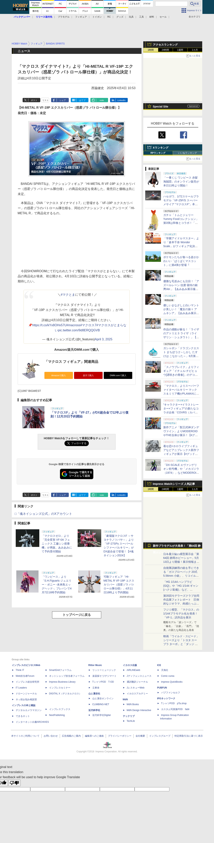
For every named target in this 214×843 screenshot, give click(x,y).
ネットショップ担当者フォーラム (66, 676)
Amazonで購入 (58, 375)
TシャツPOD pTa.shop (174, 703)
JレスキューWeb (135, 687)
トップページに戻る (76, 614)
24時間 (165, 50)
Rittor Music (95, 665)
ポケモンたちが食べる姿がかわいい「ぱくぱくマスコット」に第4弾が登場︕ (181, 261)
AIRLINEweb (133, 670)
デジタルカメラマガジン (29, 710)
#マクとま (68, 294)
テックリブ (129, 716)
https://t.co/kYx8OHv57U (49, 325)
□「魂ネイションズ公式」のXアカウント (43, 513)
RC (109, 16)
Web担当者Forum (25, 676)
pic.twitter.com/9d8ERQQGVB (79, 330)
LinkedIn (121, 100)
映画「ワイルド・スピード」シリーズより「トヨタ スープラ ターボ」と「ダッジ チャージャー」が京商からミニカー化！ (181, 644)
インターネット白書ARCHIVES (32, 722)
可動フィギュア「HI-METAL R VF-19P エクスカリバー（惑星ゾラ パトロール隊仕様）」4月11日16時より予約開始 (119, 584)
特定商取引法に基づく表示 (189, 736)
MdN (125, 699)
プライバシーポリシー (119, 736)
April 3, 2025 (103, 339)
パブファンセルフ (170, 692)
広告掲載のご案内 (71, 736)
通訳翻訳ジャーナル (137, 681)
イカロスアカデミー (137, 693)
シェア (62, 100)
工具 (141, 16)
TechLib (131, 721)
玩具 (131, 16)
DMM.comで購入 (118, 375)
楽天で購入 (88, 375)
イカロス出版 (130, 665)
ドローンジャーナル (26, 693)
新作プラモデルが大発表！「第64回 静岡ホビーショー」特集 (177, 546)
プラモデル (64, 16)
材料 (151, 16)
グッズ (119, 16)
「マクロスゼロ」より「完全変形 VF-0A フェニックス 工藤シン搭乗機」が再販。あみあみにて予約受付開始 (57, 543)
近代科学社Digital (101, 715)
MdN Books (133, 704)
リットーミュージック (104, 670)
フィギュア (81, 16)
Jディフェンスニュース (139, 676)
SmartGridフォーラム (60, 670)
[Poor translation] (14, 783)
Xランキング (160, 147)
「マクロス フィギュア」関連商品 (71, 362)
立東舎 (95, 687)
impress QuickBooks (172, 681)
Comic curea (167, 676)
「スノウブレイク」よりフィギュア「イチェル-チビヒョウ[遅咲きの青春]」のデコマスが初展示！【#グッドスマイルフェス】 (181, 374)
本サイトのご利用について (25, 736)
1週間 (180, 50)
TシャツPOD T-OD (103, 681)
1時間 (151, 50)
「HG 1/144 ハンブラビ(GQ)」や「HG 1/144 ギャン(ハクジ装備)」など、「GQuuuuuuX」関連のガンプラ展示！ (180, 589)
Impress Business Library (62, 681)
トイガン (97, 16)
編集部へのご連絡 (94, 736)
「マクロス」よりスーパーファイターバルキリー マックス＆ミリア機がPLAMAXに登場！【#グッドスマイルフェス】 (181, 393)
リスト (45, 100)
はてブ (82, 100)
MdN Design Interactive (139, 710)
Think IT (20, 670)
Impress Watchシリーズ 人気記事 (174, 483)
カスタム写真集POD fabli (175, 709)
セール (163, 16)
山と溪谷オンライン (103, 698)
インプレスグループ (159, 736)
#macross (73, 325)
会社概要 (140, 736)
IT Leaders (21, 687)
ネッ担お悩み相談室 (26, 699)
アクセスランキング (165, 44)
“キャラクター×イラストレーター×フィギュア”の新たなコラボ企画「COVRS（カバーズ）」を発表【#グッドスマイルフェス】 (181, 412)
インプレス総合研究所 (27, 681)
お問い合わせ (51, 736)
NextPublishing (57, 715)
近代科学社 (94, 710)
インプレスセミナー (59, 687)
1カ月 (195, 50)
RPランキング (158, 153)
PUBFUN (162, 687)
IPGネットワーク (166, 698)
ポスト (34, 100)
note (102, 100)
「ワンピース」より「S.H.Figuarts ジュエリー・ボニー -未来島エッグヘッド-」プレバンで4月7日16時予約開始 (57, 584)
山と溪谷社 (94, 693)
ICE (159, 665)
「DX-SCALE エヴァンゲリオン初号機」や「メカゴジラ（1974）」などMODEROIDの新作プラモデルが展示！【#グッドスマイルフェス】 (181, 472)
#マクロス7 (88, 325)
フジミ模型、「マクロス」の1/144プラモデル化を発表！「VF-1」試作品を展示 (181, 613)
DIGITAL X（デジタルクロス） (65, 693)
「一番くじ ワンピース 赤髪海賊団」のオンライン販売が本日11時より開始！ (181, 181)
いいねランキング (187, 153)
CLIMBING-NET (100, 704)
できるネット (23, 716)
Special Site (160, 106)
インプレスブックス (59, 709)
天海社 (164, 670)
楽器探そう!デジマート (104, 676)
